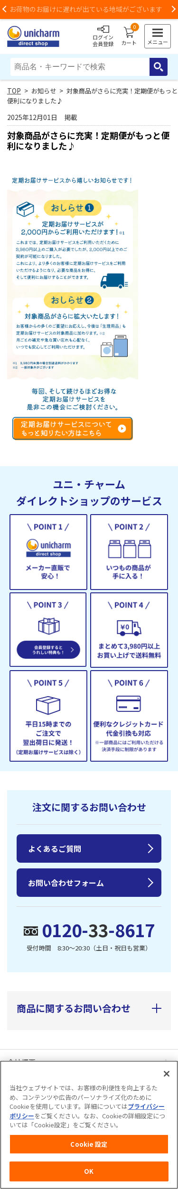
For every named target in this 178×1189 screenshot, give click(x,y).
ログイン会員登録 (103, 36)
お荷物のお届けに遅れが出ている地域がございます (89, 9)
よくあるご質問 (54, 848)
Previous (4, 9)
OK (89, 1172)
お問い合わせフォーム (66, 882)
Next (173, 9)
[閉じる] (166, 1075)
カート (129, 36)
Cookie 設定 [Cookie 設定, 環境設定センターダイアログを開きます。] (88, 1145)
